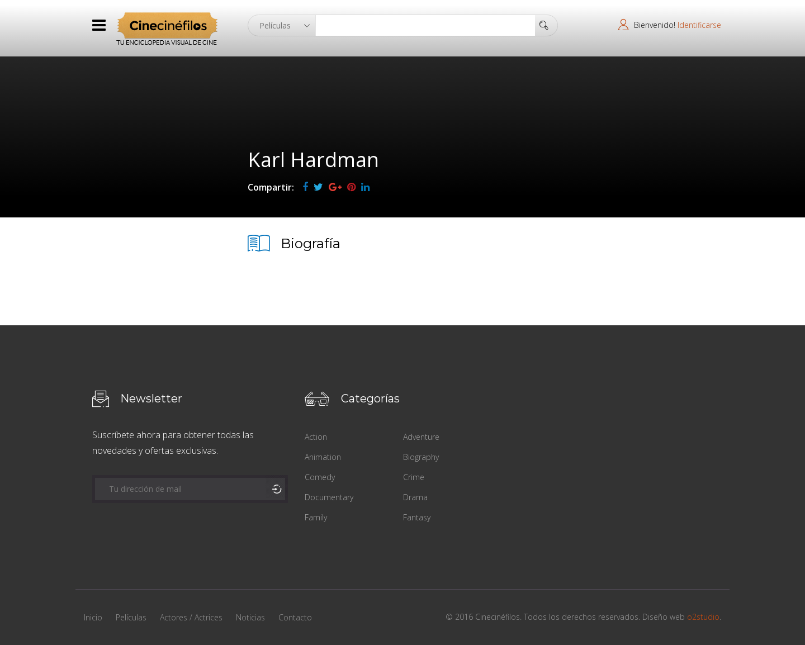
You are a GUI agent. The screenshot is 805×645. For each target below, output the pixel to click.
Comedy (320, 477)
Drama (415, 497)
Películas (131, 617)
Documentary (329, 497)
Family (316, 517)
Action (316, 436)
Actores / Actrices (191, 617)
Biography (421, 457)
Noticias (250, 617)
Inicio (93, 617)
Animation (323, 457)
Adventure (421, 436)
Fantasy (416, 517)
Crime (413, 477)
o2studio (703, 616)
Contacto (295, 617)
